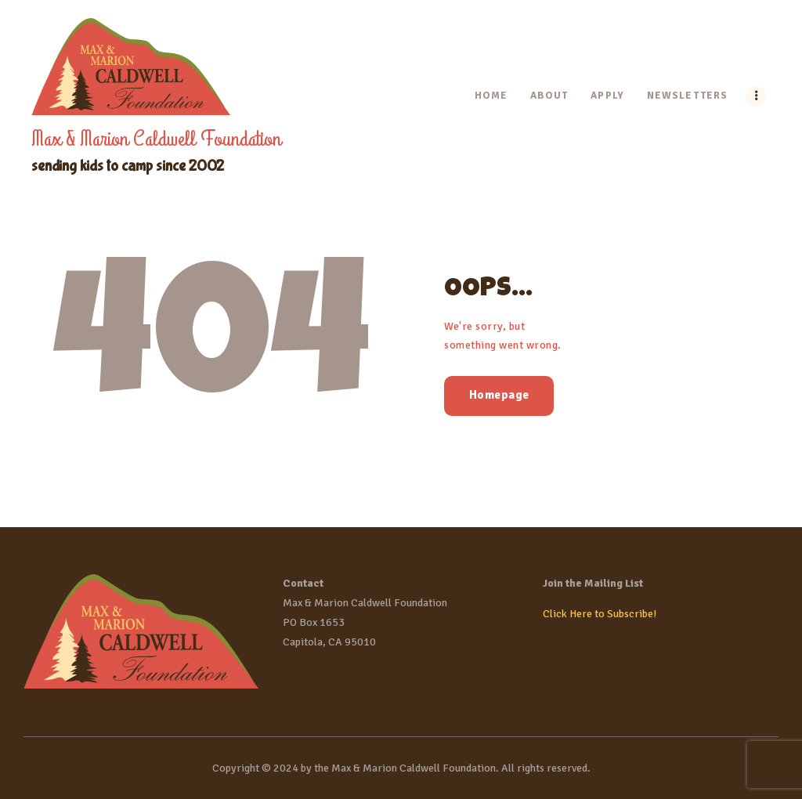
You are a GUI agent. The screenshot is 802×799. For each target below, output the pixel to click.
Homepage (499, 395)
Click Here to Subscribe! (599, 613)
